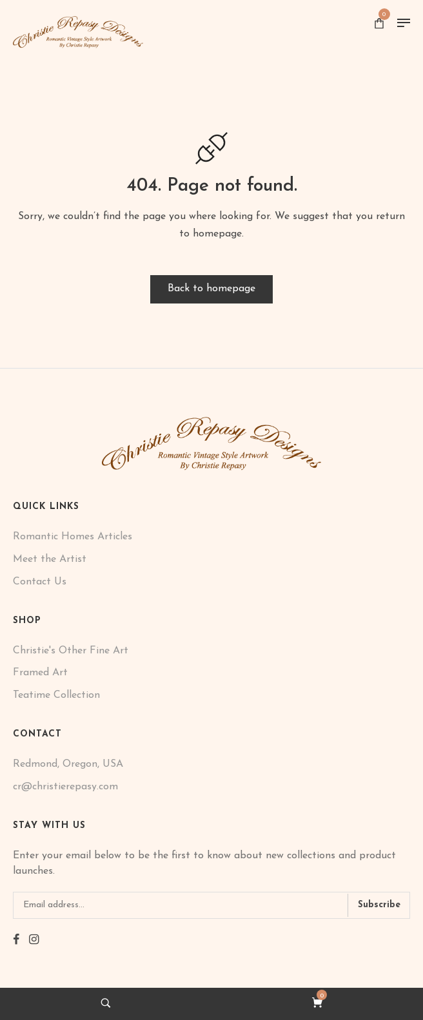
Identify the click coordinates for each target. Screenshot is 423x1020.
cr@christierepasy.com (65, 787)
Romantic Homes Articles (72, 537)
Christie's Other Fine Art (70, 651)
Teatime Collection (56, 695)
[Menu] (403, 23)
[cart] (317, 1003)
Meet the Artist (49, 559)
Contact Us (39, 582)
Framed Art (40, 673)
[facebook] (16, 940)
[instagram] (34, 940)
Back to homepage (211, 289)
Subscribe (379, 905)
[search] (105, 1003)
